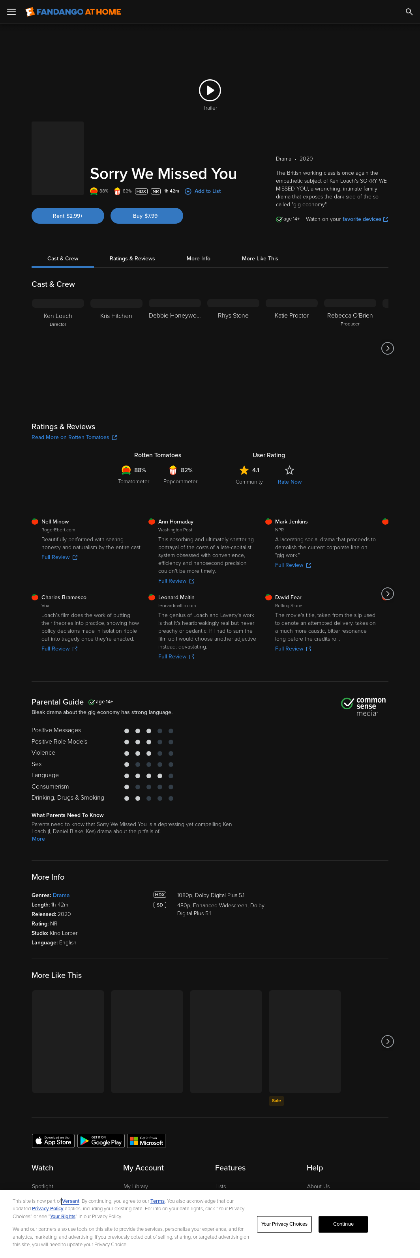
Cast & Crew (62, 225)
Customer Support (329, 1177)
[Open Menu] (11, 12)
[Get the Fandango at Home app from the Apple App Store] (53, 1107)
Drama (61, 861)
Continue (343, 1224)
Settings (133, 1177)
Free (37, 1189)
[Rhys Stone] (233, 315)
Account (134, 1165)
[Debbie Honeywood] (174, 315)
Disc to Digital (232, 1177)
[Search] (409, 12)
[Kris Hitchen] (116, 315)
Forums (316, 1189)
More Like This (260, 225)
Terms (157, 1201)
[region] (210, 1224)
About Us (318, 1153)
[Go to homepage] (73, 12)
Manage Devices (144, 1189)
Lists (221, 1153)
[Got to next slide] (387, 315)
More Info (198, 225)
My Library (136, 1153)
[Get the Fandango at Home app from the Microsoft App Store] (146, 1107)
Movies (40, 1165)
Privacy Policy (48, 1209)
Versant (70, 1201)
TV (35, 1177)
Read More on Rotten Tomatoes (74, 403)
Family (223, 1165)
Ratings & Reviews (132, 225)
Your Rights (62, 1216)
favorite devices (365, 185)
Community (249, 448)
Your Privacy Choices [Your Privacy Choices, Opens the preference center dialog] (284, 1224)
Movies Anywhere (237, 1189)
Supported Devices (330, 1165)
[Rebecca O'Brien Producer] (350, 315)
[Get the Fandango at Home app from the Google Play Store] (101, 1107)
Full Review (59, 523)
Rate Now (290, 448)
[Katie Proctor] (291, 315)
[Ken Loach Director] (58, 315)
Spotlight (42, 1153)
